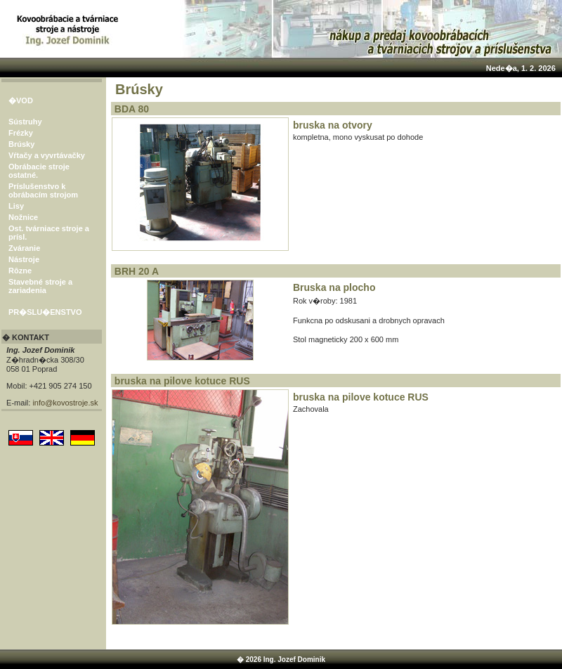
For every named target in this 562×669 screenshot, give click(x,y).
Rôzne (20, 270)
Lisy (16, 206)
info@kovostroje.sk (65, 402)
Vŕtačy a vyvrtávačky (46, 155)
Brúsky (21, 144)
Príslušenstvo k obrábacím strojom (43, 190)
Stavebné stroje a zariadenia (40, 286)
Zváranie (24, 248)
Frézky (20, 133)
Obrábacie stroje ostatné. (39, 170)
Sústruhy (25, 121)
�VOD (20, 100)
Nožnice (23, 217)
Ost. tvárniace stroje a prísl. (48, 232)
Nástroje (23, 259)
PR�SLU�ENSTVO (45, 312)
